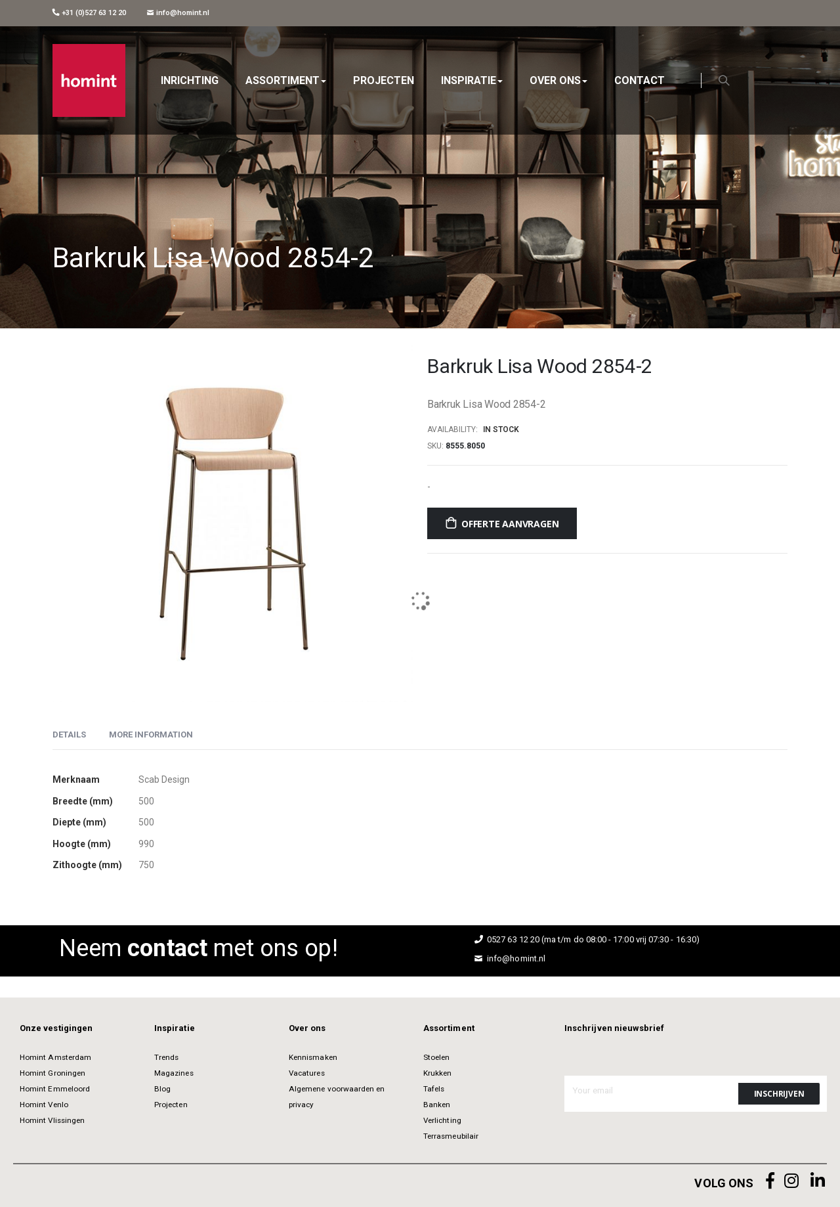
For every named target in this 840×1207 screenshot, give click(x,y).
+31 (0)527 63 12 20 (89, 13)
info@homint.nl (178, 13)
